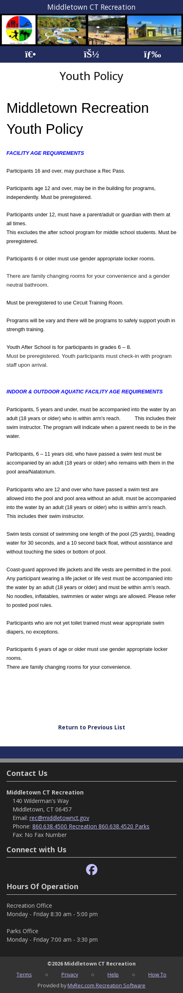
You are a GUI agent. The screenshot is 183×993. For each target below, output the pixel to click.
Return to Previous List (91, 727)
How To (157, 974)
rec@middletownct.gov (59, 818)
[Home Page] (30, 54)
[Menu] (152, 54)
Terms (24, 974)
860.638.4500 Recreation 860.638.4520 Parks (90, 826)
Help (113, 974)
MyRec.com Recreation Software (106, 985)
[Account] (91, 54)
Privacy (69, 974)
